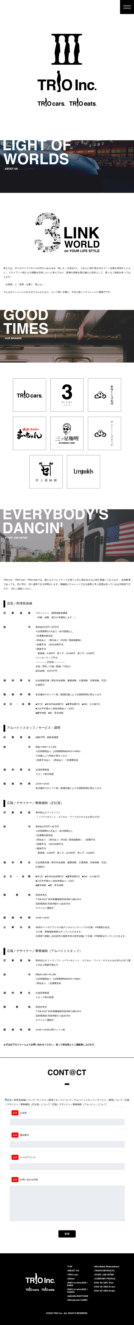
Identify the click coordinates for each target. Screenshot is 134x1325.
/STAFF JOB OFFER (104, 1274)
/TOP (69, 1266)
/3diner (71, 1278)
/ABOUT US (73, 1270)
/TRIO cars (72, 1274)
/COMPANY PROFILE (104, 1278)
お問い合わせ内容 (25, 1179)
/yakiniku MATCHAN (77, 1296)
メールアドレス (24, 1157)
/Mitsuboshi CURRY (77, 1300)
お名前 (19, 1112)
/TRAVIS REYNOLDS (104, 1270)
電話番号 (20, 1135)
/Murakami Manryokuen (106, 1266)
